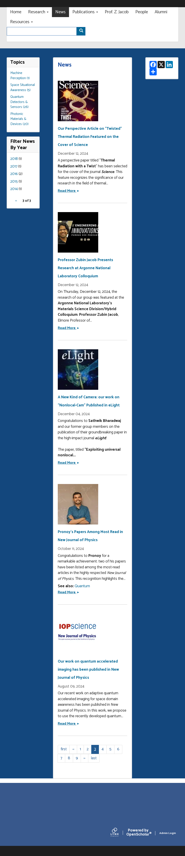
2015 (14, 181)
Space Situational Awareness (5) (22, 87)
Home (15, 12)
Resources (21, 22)
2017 (13, 166)
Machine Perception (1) (20, 75)
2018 (14, 159)
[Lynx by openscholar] (118, 833)
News (60, 12)
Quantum (82, 586)
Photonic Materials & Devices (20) (19, 119)
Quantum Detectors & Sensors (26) (19, 102)
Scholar (138, 833)
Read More (68, 191)
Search (82, 31)
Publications (85, 12)
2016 (14, 174)
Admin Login (167, 833)
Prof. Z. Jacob (117, 12)
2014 (14, 189)
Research (38, 12)
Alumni (161, 12)
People (141, 12)
